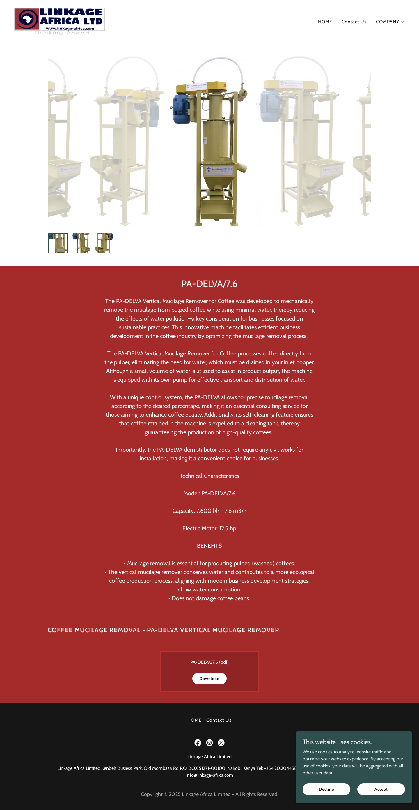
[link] (59, 20)
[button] (390, 21)
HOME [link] (325, 21)
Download (209, 678)
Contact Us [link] (354, 21)
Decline (326, 789)
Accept (381, 789)
